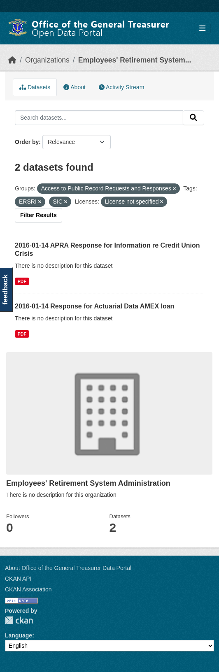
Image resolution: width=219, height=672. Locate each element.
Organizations (47, 60)
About (74, 87)
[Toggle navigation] (202, 29)
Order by (27, 142)
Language (18, 635)
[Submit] (193, 117)
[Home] (12, 60)
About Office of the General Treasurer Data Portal (68, 568)
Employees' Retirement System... (134, 60)
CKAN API (18, 578)
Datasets (34, 87)
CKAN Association (28, 589)
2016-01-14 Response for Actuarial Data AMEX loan (94, 306)
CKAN (19, 620)
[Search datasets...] (99, 117)
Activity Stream (121, 87)
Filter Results (38, 215)
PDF (22, 333)
